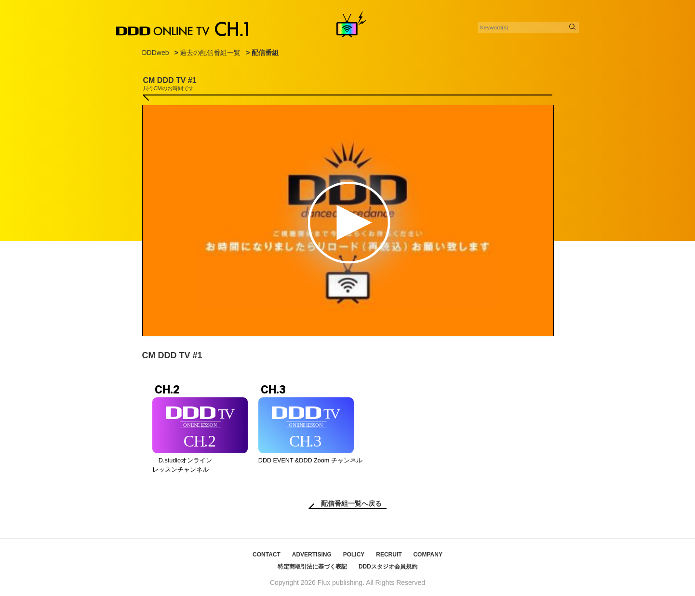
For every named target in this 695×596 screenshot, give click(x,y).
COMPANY (427, 554)
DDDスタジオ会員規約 (388, 566)
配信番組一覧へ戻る (351, 503)
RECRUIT (388, 554)
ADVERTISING (312, 554)
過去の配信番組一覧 (210, 52)
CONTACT (267, 554)
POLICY (354, 554)
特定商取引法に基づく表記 (312, 566)
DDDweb (155, 52)
